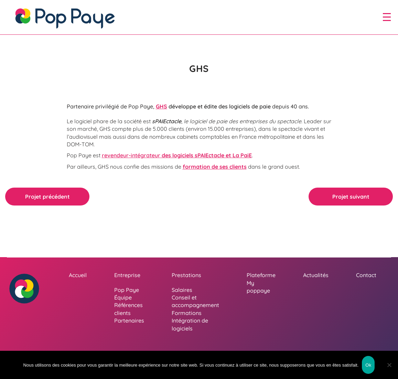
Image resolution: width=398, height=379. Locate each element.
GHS (161, 106)
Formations (187, 312)
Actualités (316, 275)
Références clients (128, 309)
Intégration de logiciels (190, 324)
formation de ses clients (215, 166)
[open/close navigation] (387, 17)
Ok (368, 365)
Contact (366, 275)
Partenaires (129, 320)
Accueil (78, 275)
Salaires (182, 289)
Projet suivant (350, 196)
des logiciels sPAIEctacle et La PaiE (177, 155)
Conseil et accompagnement (195, 301)
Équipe (123, 297)
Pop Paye (126, 289)
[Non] (389, 364)
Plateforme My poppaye (261, 283)
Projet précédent (47, 196)
